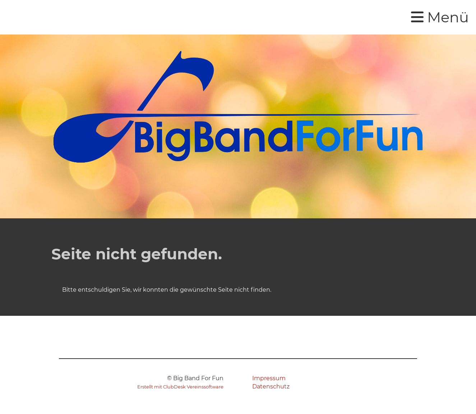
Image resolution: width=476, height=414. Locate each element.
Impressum (269, 378)
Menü (440, 17)
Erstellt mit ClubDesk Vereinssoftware (180, 387)
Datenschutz (271, 386)
